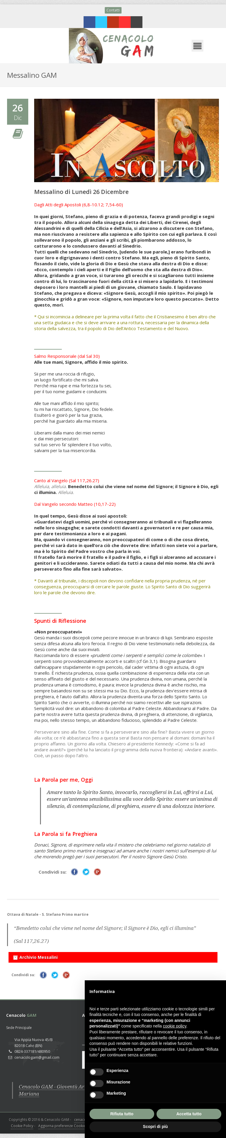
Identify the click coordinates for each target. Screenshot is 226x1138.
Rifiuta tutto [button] (122, 1113)
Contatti (113, 10)
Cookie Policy (22, 1125)
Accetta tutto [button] (189, 1113)
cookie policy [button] (174, 1026)
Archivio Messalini (35, 956)
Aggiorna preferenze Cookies (62, 1125)
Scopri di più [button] (155, 1126)
